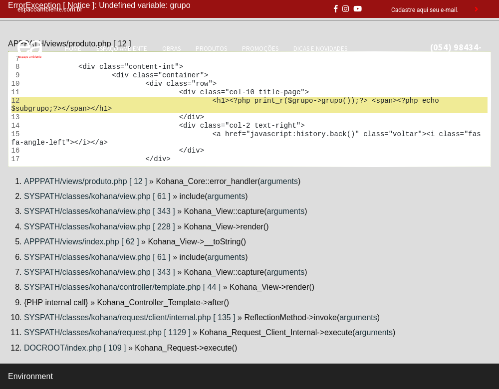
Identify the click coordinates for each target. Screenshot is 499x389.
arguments (279, 181)
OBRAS (171, 48)
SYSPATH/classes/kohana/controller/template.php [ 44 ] (122, 287)
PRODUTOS (211, 48)
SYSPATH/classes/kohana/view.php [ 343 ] (99, 211)
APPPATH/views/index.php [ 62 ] (81, 241)
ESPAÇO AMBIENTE (121, 48)
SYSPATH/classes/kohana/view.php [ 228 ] (99, 226)
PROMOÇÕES (260, 48)
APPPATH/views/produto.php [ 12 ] (85, 181)
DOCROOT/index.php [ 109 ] (75, 348)
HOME (73, 48)
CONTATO (132, 58)
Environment (30, 376)
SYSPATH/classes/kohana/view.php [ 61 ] (97, 196)
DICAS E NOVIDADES (320, 48)
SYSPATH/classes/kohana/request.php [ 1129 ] (107, 332)
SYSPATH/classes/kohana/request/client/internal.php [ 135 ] (130, 317)
